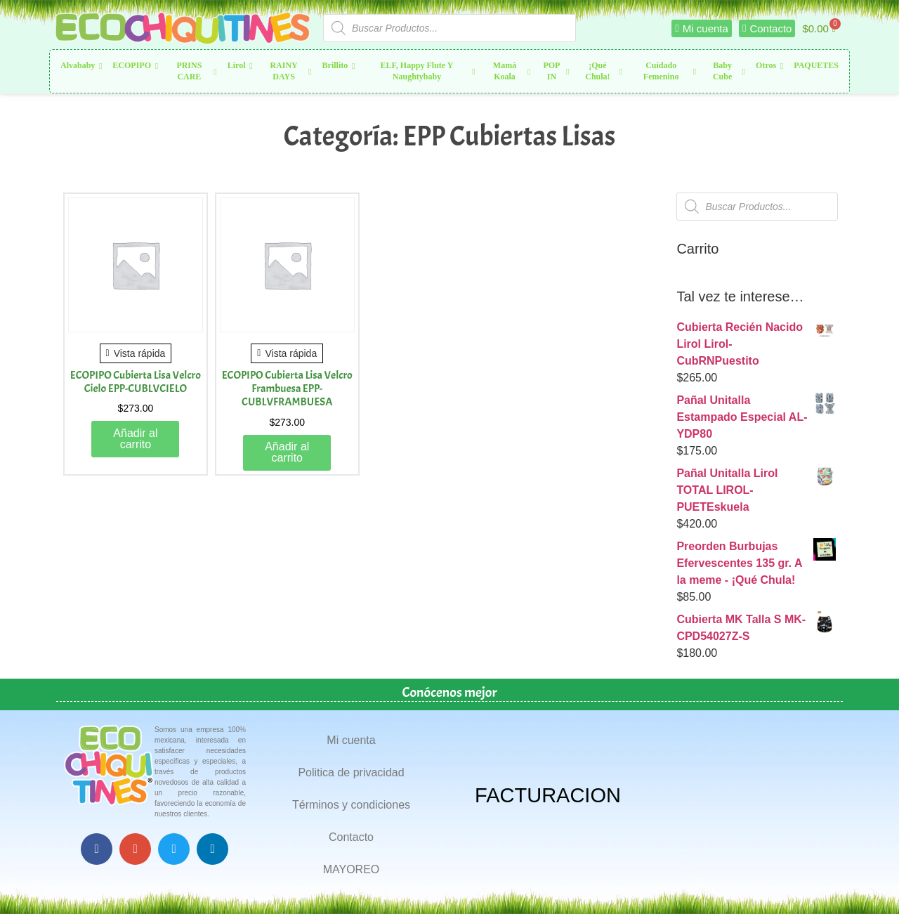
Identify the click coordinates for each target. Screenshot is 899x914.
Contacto (351, 837)
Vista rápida (136, 353)
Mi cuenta (351, 740)
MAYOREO (351, 869)
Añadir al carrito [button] (135, 438)
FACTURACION (548, 795)
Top (865, 880)
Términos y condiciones (351, 805)
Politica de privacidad (351, 772)
